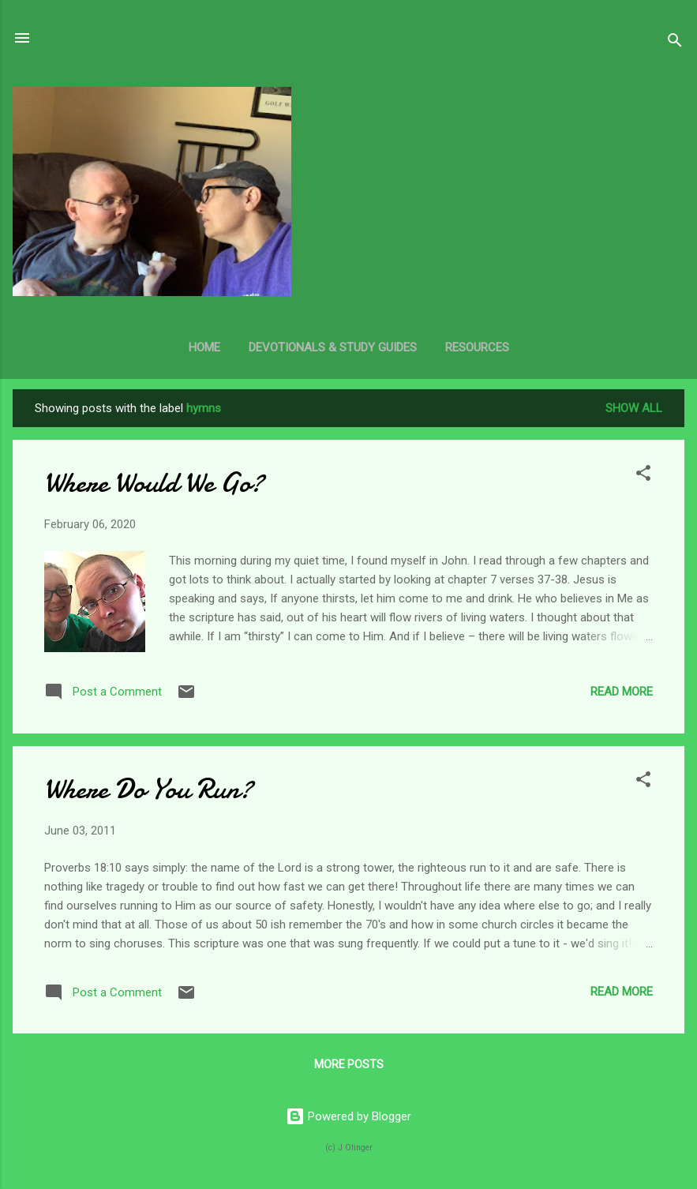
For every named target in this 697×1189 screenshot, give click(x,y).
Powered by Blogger (348, 1116)
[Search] (674, 43)
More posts (349, 1064)
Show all (633, 408)
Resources (477, 347)
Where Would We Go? (154, 482)
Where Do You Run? (148, 789)
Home (204, 347)
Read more (621, 692)
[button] (643, 475)
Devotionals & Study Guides (333, 347)
